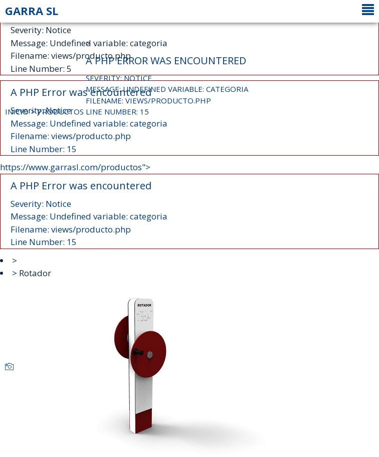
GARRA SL (31, 10)
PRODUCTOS (60, 111)
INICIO (17, 111)
